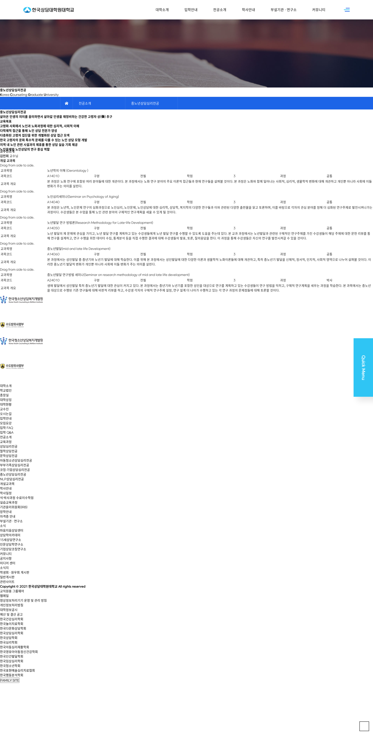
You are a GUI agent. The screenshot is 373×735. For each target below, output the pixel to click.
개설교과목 (7, 483)
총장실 (4, 395)
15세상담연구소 (10, 539)
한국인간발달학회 (11, 656)
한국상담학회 (8, 637)
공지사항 (6, 558)
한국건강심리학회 (11, 619)
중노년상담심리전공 (13, 474)
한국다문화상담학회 (13, 628)
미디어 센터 (7, 563)
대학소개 (162, 9)
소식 (3, 525)
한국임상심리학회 (11, 661)
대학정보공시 (8, 609)
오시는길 (6, 413)
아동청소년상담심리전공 (16, 460)
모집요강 (6, 423)
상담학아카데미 (10, 535)
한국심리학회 (8, 642)
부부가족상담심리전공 (14, 465)
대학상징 (6, 399)
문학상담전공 (8, 455)
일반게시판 (7, 577)
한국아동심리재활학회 (14, 647)
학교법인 (6, 390)
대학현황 (6, 404)
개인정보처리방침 (11, 605)
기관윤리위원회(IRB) (13, 507)
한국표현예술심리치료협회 (17, 670)
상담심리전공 (8, 446)
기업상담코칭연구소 (13, 549)
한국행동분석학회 (11, 675)
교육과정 (6, 441)
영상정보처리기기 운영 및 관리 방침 (23, 600)
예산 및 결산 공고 (11, 614)
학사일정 (6, 493)
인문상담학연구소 (11, 544)
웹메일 (4, 595)
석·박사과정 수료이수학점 (17, 497)
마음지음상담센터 (11, 530)
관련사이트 (7, 581)
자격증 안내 (7, 516)
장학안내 (6, 511)
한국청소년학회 (10, 665)
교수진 (4, 409)
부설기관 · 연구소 (284, 9)
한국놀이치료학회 (11, 623)
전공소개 (219, 9)
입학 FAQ (6, 427)
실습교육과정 (8, 502)
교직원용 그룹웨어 (12, 591)
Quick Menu (363, 367)
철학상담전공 (8, 451)
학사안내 (248, 9)
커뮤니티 (318, 9)
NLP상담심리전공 (12, 479)
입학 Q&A (6, 432)
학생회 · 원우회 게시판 (14, 572)
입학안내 (191, 9)
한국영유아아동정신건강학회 (19, 651)
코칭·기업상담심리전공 (15, 469)
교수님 (9, 147)
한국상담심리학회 (11, 633)
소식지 (4, 567)
